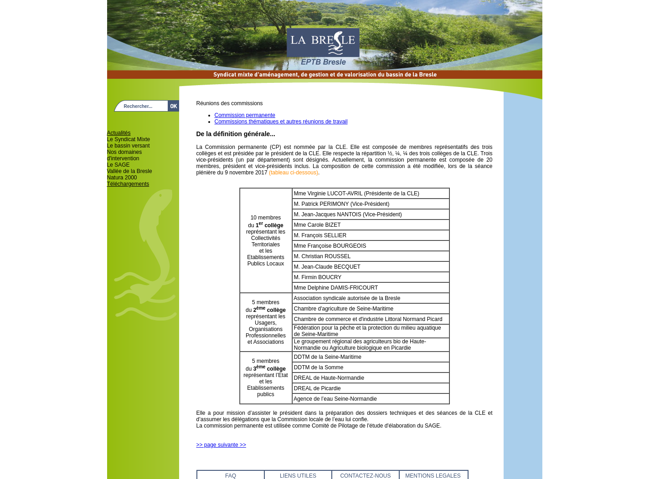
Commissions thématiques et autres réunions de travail (281, 121)
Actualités (119, 133)
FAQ (230, 476)
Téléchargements (128, 184)
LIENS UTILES (298, 476)
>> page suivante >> (221, 445)
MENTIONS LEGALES (432, 476)
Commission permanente (245, 115)
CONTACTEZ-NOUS (365, 476)
